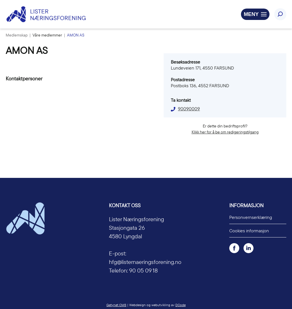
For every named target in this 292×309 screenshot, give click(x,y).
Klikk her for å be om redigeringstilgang (225, 132)
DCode (180, 305)
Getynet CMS (116, 305)
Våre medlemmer (48, 35)
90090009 (189, 108)
